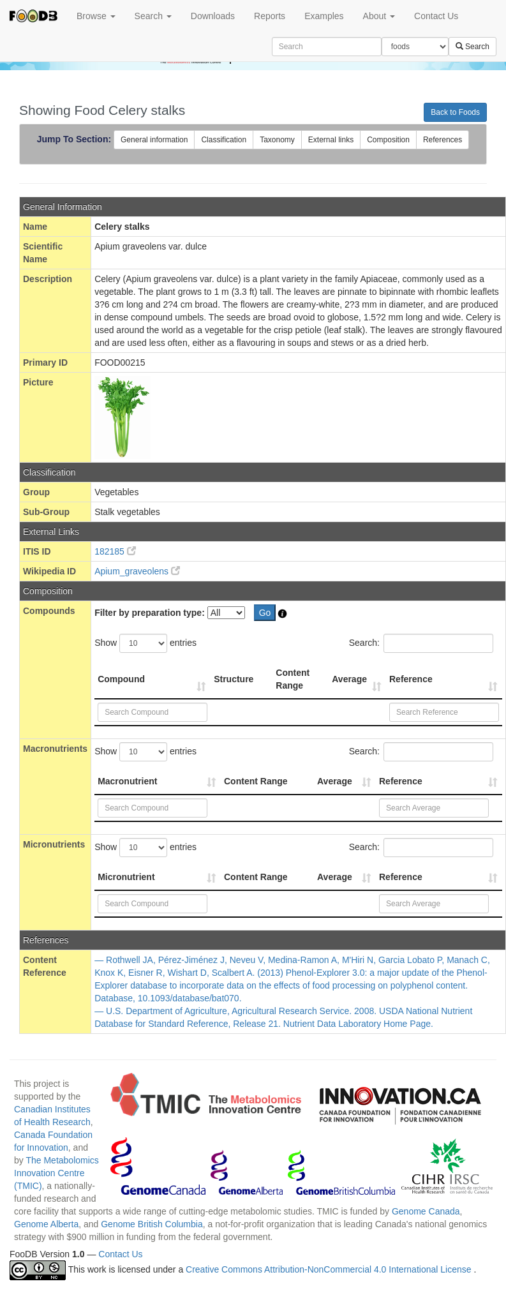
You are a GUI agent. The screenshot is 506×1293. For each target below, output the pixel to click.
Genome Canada (426, 1211)
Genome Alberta (46, 1224)
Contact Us (436, 16)
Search (153, 16)
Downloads (213, 16)
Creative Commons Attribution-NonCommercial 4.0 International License (329, 1269)
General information (154, 139)
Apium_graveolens (137, 571)
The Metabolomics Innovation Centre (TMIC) (56, 1173)
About (379, 16)
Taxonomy (277, 139)
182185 (115, 551)
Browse (96, 16)
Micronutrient (126, 877)
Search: (421, 643)
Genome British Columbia (152, 1224)
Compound (121, 679)
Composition (388, 139)
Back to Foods (455, 112)
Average (349, 679)
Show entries (145, 643)
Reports (269, 16)
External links (330, 139)
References (442, 139)
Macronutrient (127, 781)
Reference (411, 679)
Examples (323, 16)
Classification (223, 139)
